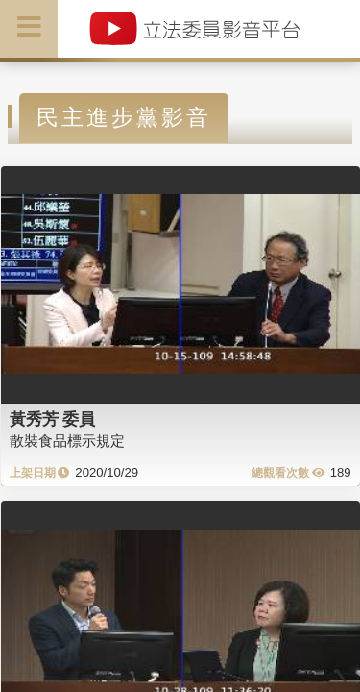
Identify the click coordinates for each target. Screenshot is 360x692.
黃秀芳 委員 (53, 419)
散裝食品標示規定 (67, 440)
